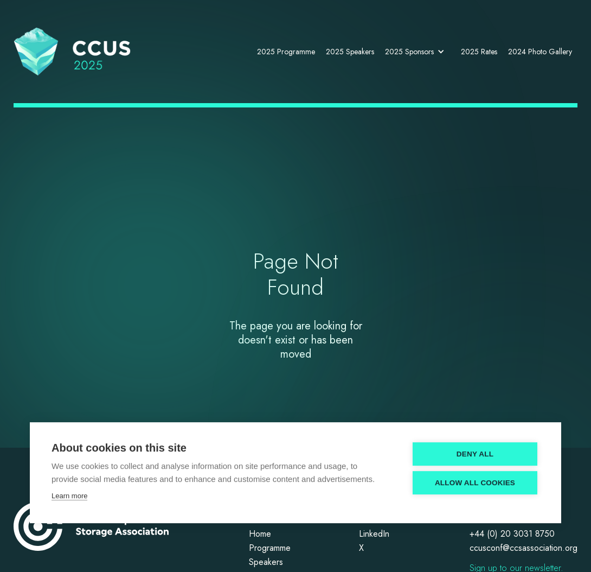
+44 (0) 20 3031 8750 (512, 534)
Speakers (266, 562)
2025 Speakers (350, 51)
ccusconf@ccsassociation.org (523, 548)
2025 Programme (286, 51)
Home (260, 534)
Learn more (69, 497)
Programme (270, 548)
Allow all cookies (475, 484)
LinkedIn (374, 534)
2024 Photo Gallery (540, 51)
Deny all (475, 455)
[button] (417, 51)
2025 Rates (479, 51)
